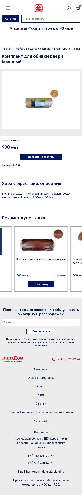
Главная (6, 48)
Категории (41, 420)
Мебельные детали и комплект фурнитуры (41, 48)
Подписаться (41, 331)
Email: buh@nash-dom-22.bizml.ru (41, 471)
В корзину (41, 284)
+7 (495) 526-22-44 (68, 359)
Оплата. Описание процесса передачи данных (41, 412)
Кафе (41, 395)
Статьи (41, 403)
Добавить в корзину (41, 156)
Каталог (10, 18)
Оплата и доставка (41, 377)
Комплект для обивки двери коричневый (40, 259)
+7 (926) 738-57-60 (41, 463)
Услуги (41, 386)
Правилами (40, 345)
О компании (41, 369)
